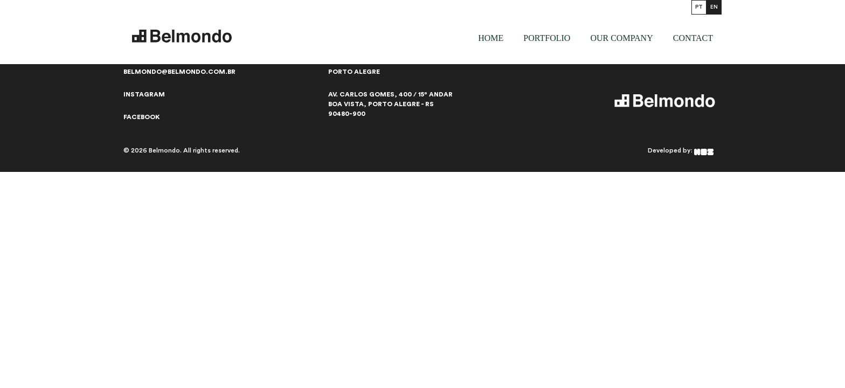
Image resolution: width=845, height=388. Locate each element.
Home (490, 38)
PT (699, 7)
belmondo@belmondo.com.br (179, 71)
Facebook (141, 117)
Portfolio (546, 38)
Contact (693, 38)
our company (621, 38)
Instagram (144, 94)
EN (714, 7)
